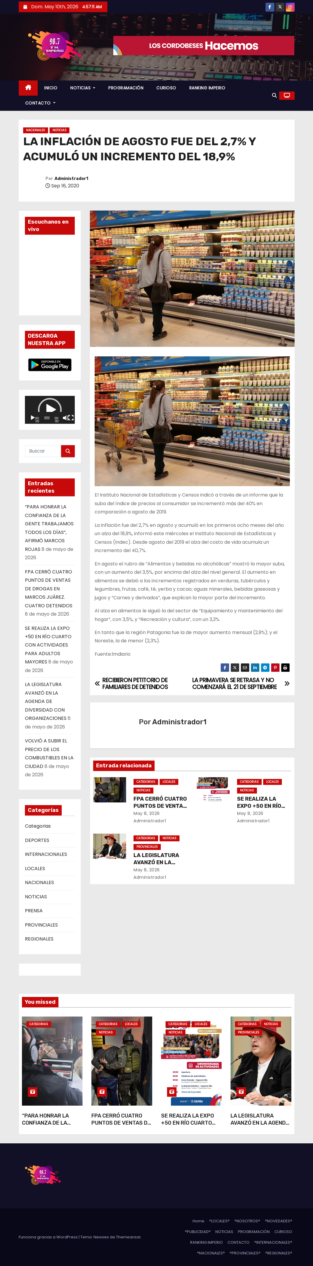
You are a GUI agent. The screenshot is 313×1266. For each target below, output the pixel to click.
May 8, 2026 (147, 813)
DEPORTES (37, 840)
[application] (50, 410)
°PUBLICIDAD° (198, 1232)
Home (198, 1221)
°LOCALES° (219, 1221)
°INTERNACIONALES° (273, 1242)
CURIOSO (166, 88)
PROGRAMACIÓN (125, 88)
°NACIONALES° (211, 1253)
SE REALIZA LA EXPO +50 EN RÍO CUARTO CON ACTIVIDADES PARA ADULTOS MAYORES (48, 645)
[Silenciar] (66, 418)
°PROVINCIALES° (245, 1253)
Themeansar (128, 1237)
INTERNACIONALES (46, 854)
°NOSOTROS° (247, 1221)
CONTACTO (40, 103)
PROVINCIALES (41, 925)
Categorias (38, 826)
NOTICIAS (82, 88)
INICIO (50, 88)
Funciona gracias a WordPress (49, 1237)
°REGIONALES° (278, 1253)
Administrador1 (71, 178)
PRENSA (34, 910)
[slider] (47, 417)
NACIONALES (35, 130)
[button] (274, 95)
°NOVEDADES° (278, 1221)
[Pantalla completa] (71, 418)
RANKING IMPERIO (207, 88)
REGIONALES (39, 938)
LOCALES (35, 868)
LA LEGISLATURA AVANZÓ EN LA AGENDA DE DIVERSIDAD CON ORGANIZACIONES (45, 701)
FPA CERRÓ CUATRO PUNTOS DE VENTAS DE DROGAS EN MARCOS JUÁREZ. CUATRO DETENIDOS (48, 588)
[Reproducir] (33, 418)
